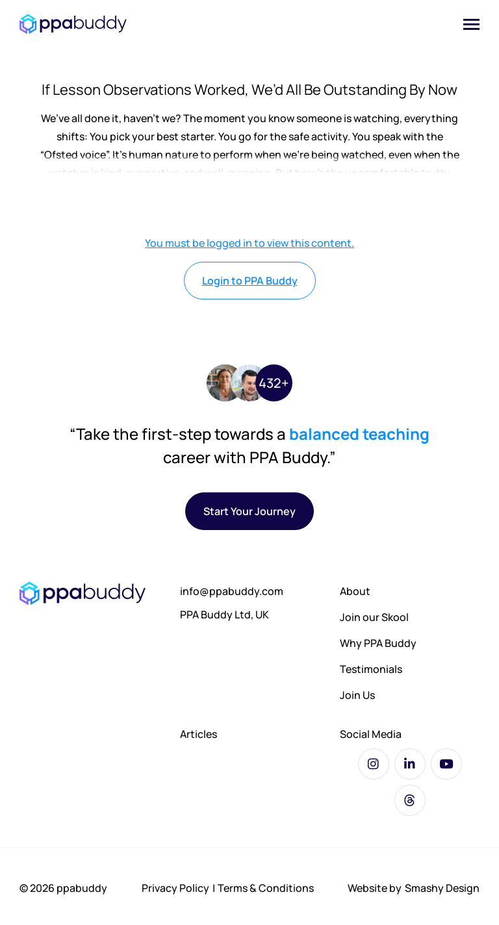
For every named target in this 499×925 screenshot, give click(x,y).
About (355, 591)
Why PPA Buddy (378, 643)
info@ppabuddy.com (231, 591)
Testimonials (371, 669)
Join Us (357, 695)
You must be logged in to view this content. (249, 243)
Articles (198, 734)
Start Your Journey (249, 511)
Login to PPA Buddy (250, 280)
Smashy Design (442, 888)
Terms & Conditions (266, 888)
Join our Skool (374, 617)
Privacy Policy (175, 888)
